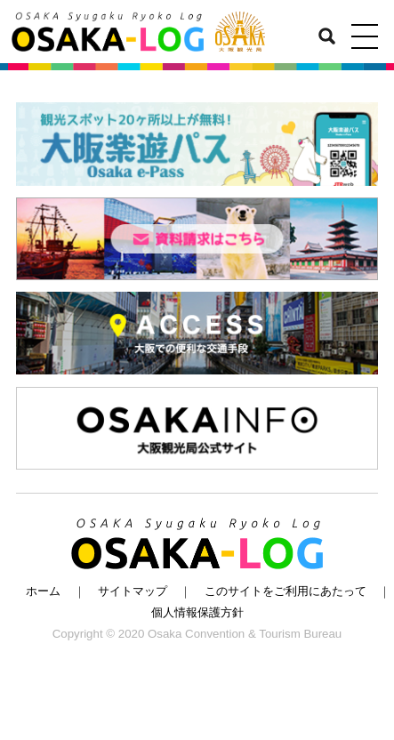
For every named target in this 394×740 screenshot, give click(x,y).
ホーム (43, 591)
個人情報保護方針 (197, 612)
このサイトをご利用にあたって (285, 591)
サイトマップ (132, 591)
